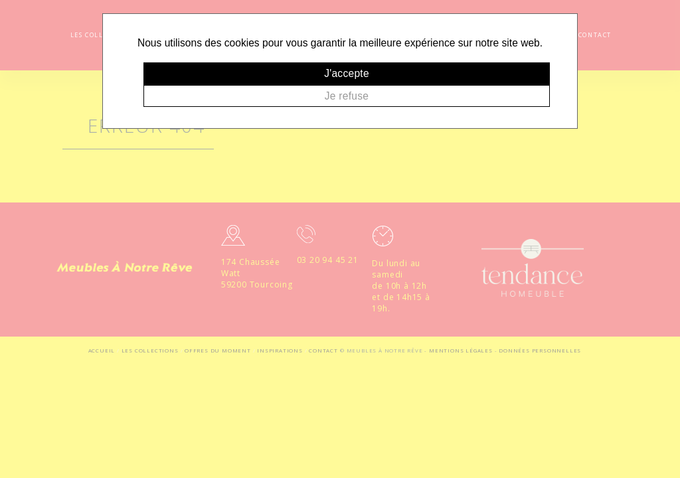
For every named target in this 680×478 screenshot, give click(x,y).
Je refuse (347, 96)
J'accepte (346, 73)
